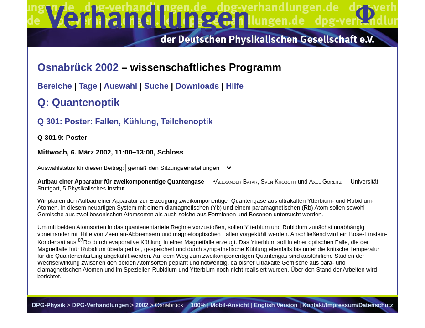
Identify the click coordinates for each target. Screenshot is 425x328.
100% (198, 305)
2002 (141, 305)
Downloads (197, 86)
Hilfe (235, 86)
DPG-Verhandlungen (100, 305)
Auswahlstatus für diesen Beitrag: (81, 167)
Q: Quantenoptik (78, 102)
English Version (275, 305)
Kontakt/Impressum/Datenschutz (347, 305)
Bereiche (54, 86)
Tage (88, 86)
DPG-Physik (48, 305)
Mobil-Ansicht (229, 305)
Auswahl (120, 86)
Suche (156, 86)
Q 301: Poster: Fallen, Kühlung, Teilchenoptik (125, 121)
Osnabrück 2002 (78, 67)
